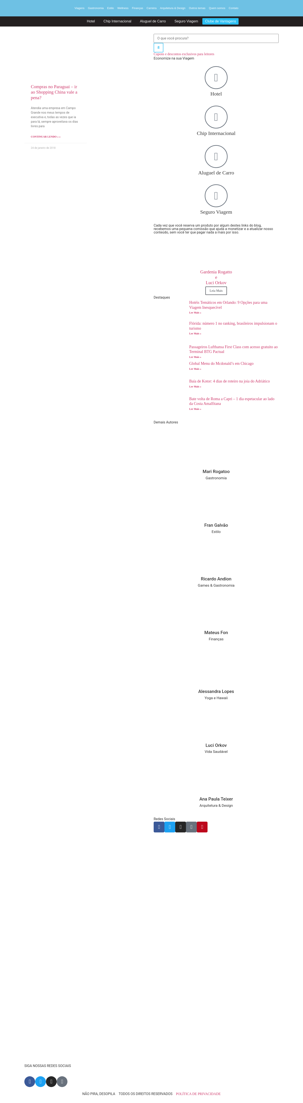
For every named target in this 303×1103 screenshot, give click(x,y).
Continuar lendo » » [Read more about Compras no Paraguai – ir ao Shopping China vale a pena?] (46, 136)
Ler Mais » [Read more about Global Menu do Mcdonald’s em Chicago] (195, 368)
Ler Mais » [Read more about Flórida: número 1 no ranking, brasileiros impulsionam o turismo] (195, 333)
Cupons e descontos (184, 54)
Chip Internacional (117, 21)
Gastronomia (96, 8)
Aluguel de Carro (153, 21)
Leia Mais (216, 290)
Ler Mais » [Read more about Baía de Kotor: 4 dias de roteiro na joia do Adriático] (195, 386)
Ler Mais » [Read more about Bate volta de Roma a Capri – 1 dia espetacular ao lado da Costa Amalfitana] (195, 408)
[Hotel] (216, 77)
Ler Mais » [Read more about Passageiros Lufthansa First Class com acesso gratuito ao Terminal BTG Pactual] (195, 357)
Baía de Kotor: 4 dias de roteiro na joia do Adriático (229, 381)
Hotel (91, 21)
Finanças (137, 8)
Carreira (151, 8)
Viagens (79, 8)
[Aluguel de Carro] (216, 156)
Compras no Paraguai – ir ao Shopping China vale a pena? (54, 92)
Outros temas (197, 8)
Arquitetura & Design (172, 8)
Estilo (110, 8)
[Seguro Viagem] (216, 195)
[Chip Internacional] (216, 117)
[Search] (158, 47)
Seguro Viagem (186, 21)
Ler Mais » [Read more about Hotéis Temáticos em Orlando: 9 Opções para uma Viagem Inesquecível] (195, 312)
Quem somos (217, 8)
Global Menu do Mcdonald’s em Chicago (222, 363)
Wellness (122, 8)
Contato (233, 8)
